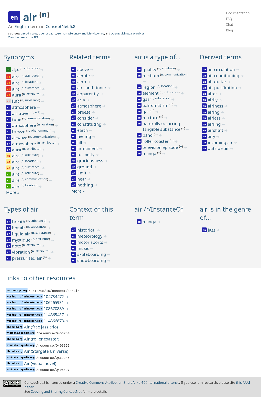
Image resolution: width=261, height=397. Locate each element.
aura (17, 95)
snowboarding (92, 260)
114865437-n (56, 314)
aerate (84, 75)
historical (87, 230)
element (151, 93)
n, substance (30, 68)
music (83, 248)
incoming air (221, 142)
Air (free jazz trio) (41, 327)
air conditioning (224, 75)
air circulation (222, 69)
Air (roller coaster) (41, 339)
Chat (229, 24)
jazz (212, 230)
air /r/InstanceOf (159, 209)
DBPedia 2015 (29, 33)
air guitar (217, 81)
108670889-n (56, 308)
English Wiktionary (93, 33)
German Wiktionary (69, 33)
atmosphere (24, 107)
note (17, 246)
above (83, 69)
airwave (20, 137)
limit (82, 173)
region (150, 87)
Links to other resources (39, 278)
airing (214, 112)
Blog (229, 30)
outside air (219, 148)
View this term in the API (23, 37)
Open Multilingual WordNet (127, 33)
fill (80, 142)
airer (213, 93)
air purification (223, 87)
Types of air (21, 209)
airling (215, 124)
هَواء (15, 70)
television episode (161, 147)
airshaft (216, 130)
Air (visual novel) (40, 363)
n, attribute (30, 75)
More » (12, 192)
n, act (35, 112)
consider (86, 118)
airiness (216, 106)
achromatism (156, 105)
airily (213, 100)
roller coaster (156, 141)
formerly (86, 154)
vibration (21, 252)
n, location (29, 82)
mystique (21, 240)
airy (212, 136)
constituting (90, 124)
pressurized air (27, 258)
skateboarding (92, 254)
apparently (88, 93)
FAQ (229, 19)
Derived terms (221, 57)
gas (146, 99)
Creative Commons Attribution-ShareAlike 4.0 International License (127, 382)
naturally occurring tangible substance (162, 126)
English (21, 26)
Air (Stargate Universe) (46, 351)
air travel (21, 113)
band (148, 135)
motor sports (90, 242)
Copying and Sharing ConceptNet (56, 391)
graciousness (90, 160)
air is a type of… (157, 57)
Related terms (90, 57)
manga (150, 153)
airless (215, 118)
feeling (84, 136)
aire (16, 77)
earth (83, 130)
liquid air (21, 234)
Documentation (238, 13)
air (31, 17)
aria (81, 100)
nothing (85, 185)
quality (150, 69)
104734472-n (56, 296)
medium (151, 75)
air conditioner (92, 87)
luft (16, 101)
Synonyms (19, 57)
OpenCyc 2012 (47, 33)
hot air (19, 228)
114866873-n (56, 321)
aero (82, 81)
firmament (88, 148)
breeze (19, 131)
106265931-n (56, 302)
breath (19, 221)
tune (17, 119)
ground (85, 167)
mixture (151, 117)
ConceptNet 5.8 (60, 26)
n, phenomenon (38, 130)
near (82, 179)
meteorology (90, 236)
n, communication (36, 118)
